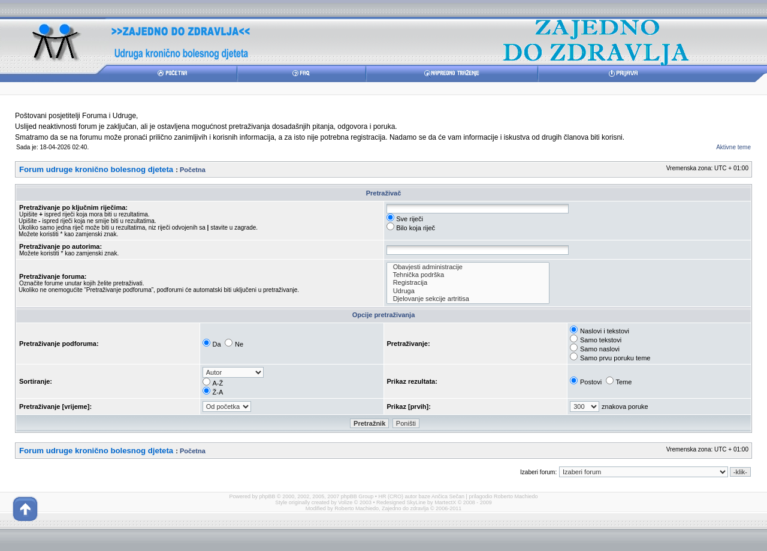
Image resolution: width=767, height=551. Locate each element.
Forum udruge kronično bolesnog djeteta (96, 169)
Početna (193, 169)
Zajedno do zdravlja (406, 508)
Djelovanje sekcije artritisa (468, 299)
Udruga (468, 291)
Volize (345, 502)
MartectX (445, 502)
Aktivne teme (733, 147)
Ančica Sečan (447, 496)
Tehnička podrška (468, 275)
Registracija (468, 283)
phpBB (267, 496)
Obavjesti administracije (468, 267)
